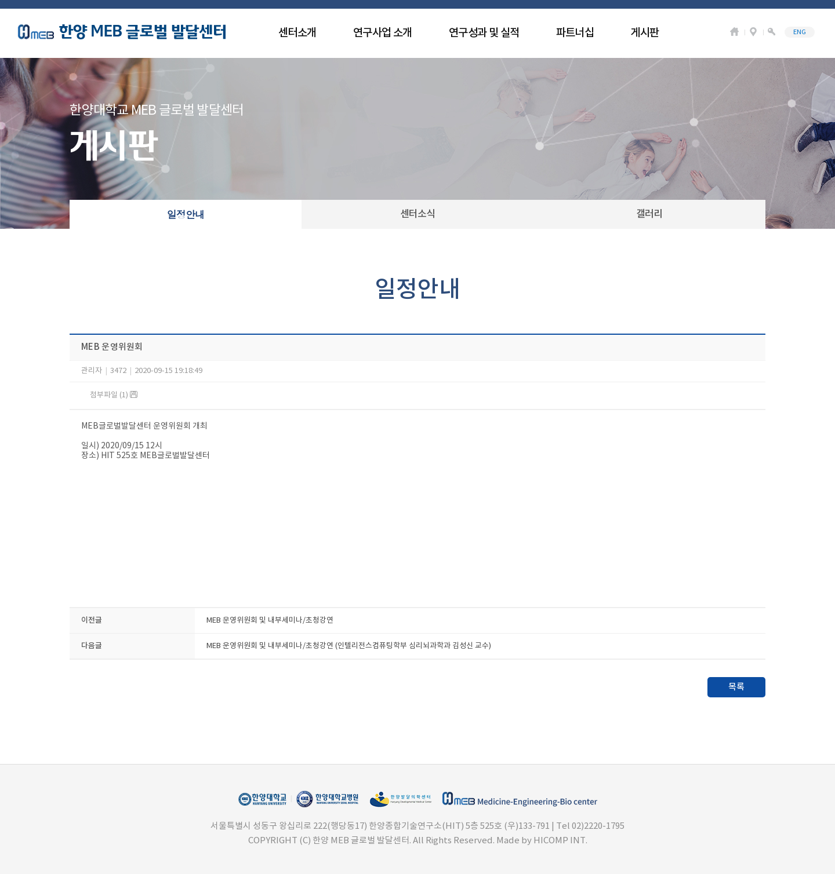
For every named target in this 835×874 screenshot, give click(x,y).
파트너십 (575, 33)
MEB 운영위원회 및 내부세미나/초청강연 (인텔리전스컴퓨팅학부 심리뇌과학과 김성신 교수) (348, 646)
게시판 (644, 33)
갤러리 (649, 214)
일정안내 (186, 214)
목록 (736, 687)
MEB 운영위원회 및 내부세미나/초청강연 (269, 620)
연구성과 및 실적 (484, 33)
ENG (799, 32)
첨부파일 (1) (113, 395)
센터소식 (417, 214)
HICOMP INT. (560, 841)
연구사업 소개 (382, 33)
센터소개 (297, 33)
